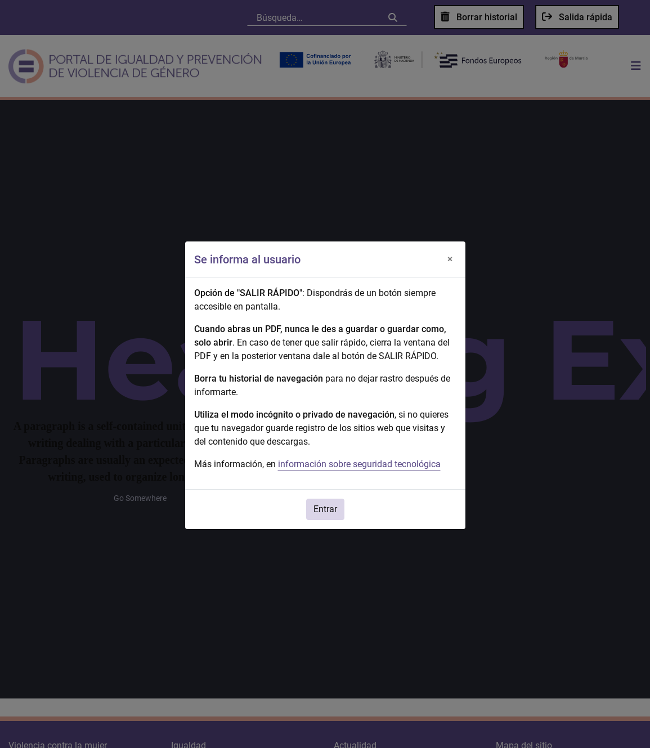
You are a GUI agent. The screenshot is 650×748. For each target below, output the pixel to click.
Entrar (325, 509)
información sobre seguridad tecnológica (359, 464)
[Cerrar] (450, 259)
